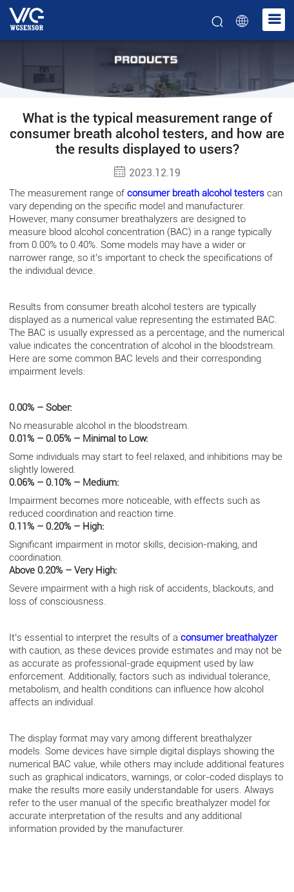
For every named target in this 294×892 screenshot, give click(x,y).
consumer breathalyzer (229, 637)
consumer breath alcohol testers (195, 193)
